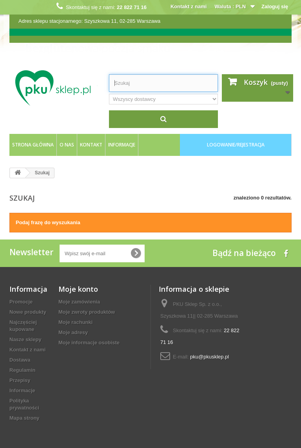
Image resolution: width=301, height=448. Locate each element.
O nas (67, 144)
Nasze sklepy (25, 339)
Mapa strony (24, 418)
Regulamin (22, 370)
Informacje (121, 144)
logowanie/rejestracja (236, 144)
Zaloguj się (274, 6)
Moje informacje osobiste (89, 343)
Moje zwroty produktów (86, 312)
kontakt (91, 144)
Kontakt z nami (188, 6)
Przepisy (19, 380)
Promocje (21, 302)
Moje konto (78, 289)
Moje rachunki (75, 322)
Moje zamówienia (79, 302)
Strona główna (33, 144)
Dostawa (19, 360)
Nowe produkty (27, 312)
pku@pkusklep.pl (209, 357)
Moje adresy (73, 332)
